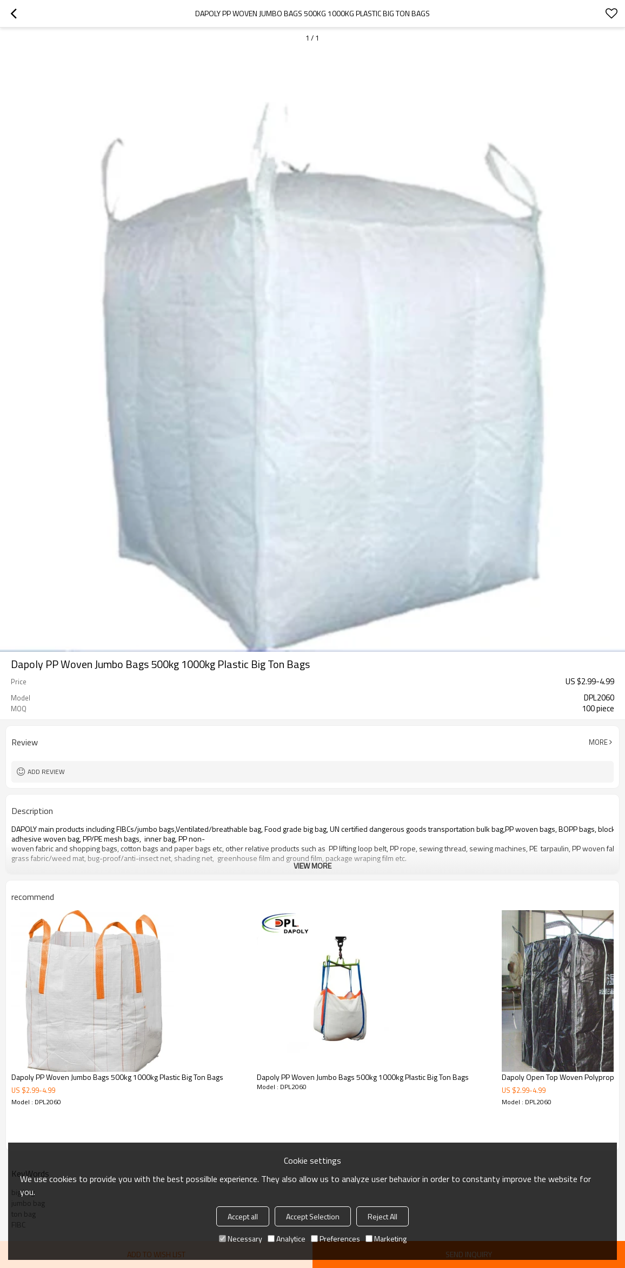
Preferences (335, 1238)
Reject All (382, 1216)
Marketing (386, 1238)
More (598, 742)
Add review (46, 771)
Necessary (240, 1238)
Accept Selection (313, 1216)
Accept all (243, 1216)
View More (312, 865)
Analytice (286, 1238)
